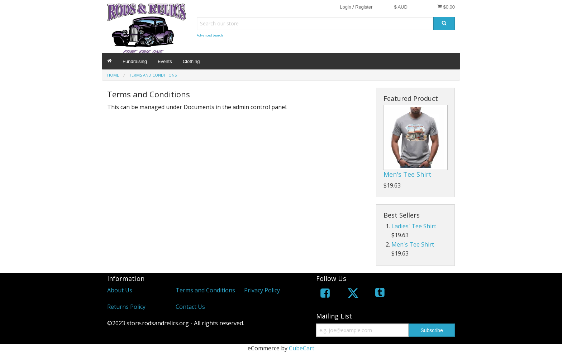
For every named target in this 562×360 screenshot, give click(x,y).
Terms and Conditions (205, 290)
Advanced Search (210, 35)
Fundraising (135, 61)
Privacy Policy (262, 290)
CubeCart (301, 348)
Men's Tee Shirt (408, 174)
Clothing (191, 61)
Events (165, 61)
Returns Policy (126, 307)
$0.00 (446, 7)
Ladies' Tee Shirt (413, 226)
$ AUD (401, 7)
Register (363, 7)
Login (345, 7)
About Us (119, 290)
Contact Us (190, 307)
